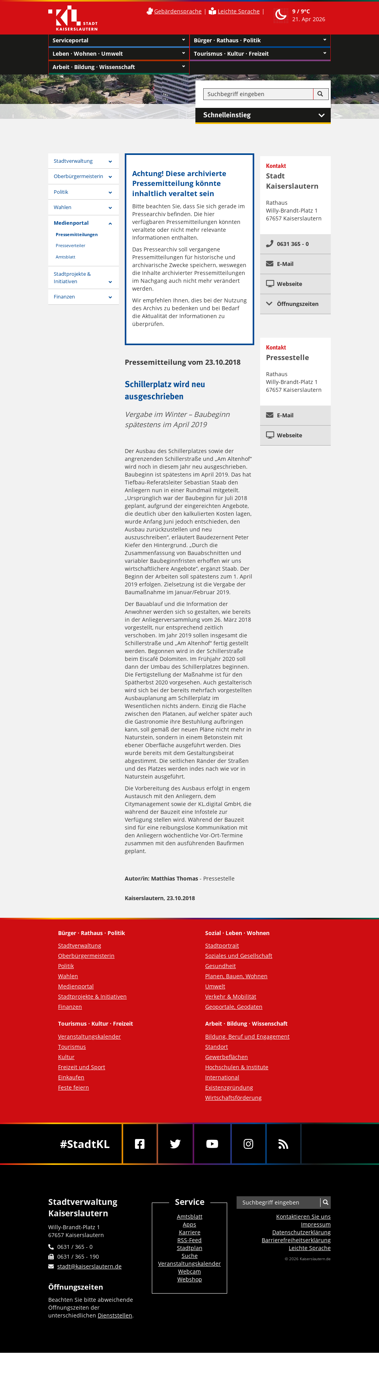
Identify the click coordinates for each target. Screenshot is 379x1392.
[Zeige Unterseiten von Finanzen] (110, 297)
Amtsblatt (65, 257)
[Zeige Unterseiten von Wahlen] (110, 208)
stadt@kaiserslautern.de (89, 1266)
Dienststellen (115, 1315)
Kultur (66, 1057)
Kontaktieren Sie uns (303, 1216)
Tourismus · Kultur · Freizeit (260, 54)
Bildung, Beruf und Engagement (247, 1036)
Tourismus (72, 1046)
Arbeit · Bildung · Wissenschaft (119, 67)
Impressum (316, 1224)
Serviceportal (119, 40)
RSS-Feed (189, 1240)
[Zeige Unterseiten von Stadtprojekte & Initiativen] (110, 282)
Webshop (189, 1279)
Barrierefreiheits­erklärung (296, 1240)
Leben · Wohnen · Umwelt (119, 54)
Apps (189, 1224)
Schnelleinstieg (267, 115)
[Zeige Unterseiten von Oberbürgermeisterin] (110, 177)
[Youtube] (212, 1143)
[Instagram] (248, 1143)
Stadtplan (189, 1248)
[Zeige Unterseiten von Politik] (110, 192)
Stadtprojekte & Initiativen (72, 277)
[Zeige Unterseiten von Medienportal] (110, 223)
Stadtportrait (222, 945)
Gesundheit (220, 966)
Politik (61, 191)
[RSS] (283, 1143)
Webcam (189, 1271)
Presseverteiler (70, 245)
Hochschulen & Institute (236, 1067)
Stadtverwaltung (73, 160)
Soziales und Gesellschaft (238, 955)
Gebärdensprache (178, 11)
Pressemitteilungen (77, 234)
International (222, 1077)
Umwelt (215, 986)
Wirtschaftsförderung (233, 1097)
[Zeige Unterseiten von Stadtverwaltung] (110, 161)
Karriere (189, 1232)
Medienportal (71, 222)
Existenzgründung (229, 1087)
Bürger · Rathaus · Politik (260, 40)
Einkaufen (71, 1077)
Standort (216, 1046)
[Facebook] (140, 1143)
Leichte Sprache (239, 11)
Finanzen (64, 296)
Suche (190, 1255)
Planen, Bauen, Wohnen (236, 976)
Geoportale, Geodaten (233, 1006)
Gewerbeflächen (226, 1057)
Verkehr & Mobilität (230, 996)
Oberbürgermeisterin (78, 176)
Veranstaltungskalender (89, 1036)
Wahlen (62, 207)
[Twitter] (175, 1143)
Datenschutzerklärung (301, 1232)
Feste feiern (73, 1087)
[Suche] (320, 94)
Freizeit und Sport (81, 1067)
